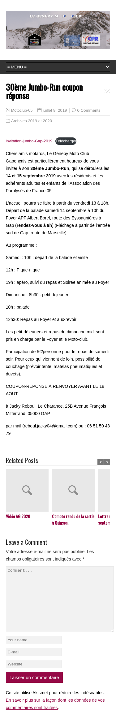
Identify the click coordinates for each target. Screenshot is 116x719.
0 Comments (88, 110)
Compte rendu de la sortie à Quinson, (73, 519)
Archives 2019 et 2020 (31, 121)
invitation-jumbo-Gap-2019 (29, 141)
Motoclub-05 (21, 110)
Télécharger (65, 141)
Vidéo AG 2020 (18, 516)
